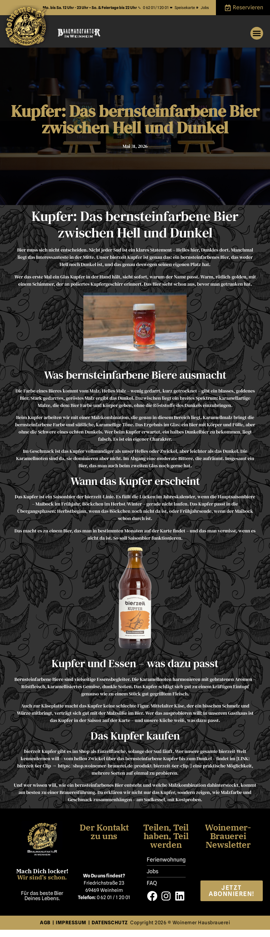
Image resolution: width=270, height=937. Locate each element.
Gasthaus (237, 713)
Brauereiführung (77, 792)
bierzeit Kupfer (40, 751)
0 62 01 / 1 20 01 (113, 897)
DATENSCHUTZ (111, 922)
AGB (45, 922)
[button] (256, 33)
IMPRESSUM (71, 922)
